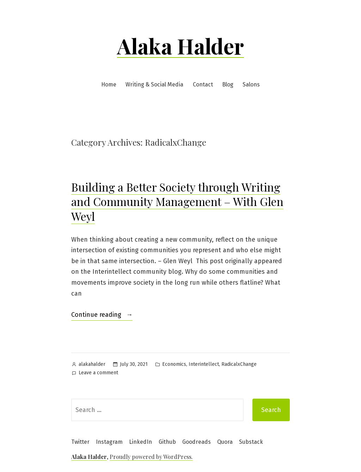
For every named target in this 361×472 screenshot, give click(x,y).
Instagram (109, 441)
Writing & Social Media (154, 84)
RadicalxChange (239, 364)
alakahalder (92, 364)
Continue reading (102, 315)
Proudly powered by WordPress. (151, 456)
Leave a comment (98, 373)
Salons (251, 84)
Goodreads (196, 441)
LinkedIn (140, 441)
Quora (225, 441)
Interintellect (204, 364)
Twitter (80, 441)
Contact (203, 84)
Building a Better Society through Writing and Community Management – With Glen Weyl (177, 201)
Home (108, 84)
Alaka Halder (180, 45)
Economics (174, 364)
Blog (227, 84)
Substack (251, 441)
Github (167, 441)
